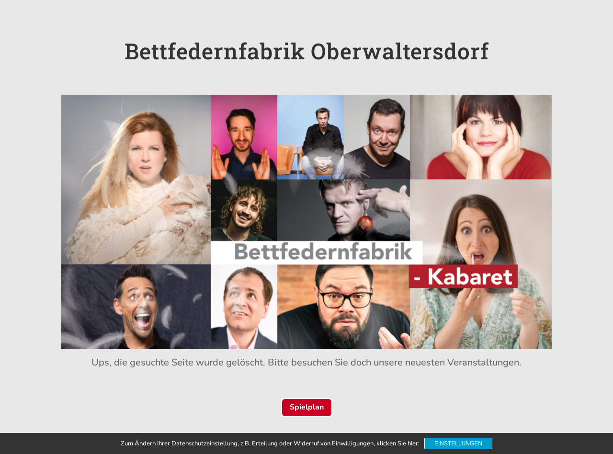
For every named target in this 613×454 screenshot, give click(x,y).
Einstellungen (458, 443)
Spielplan (307, 407)
